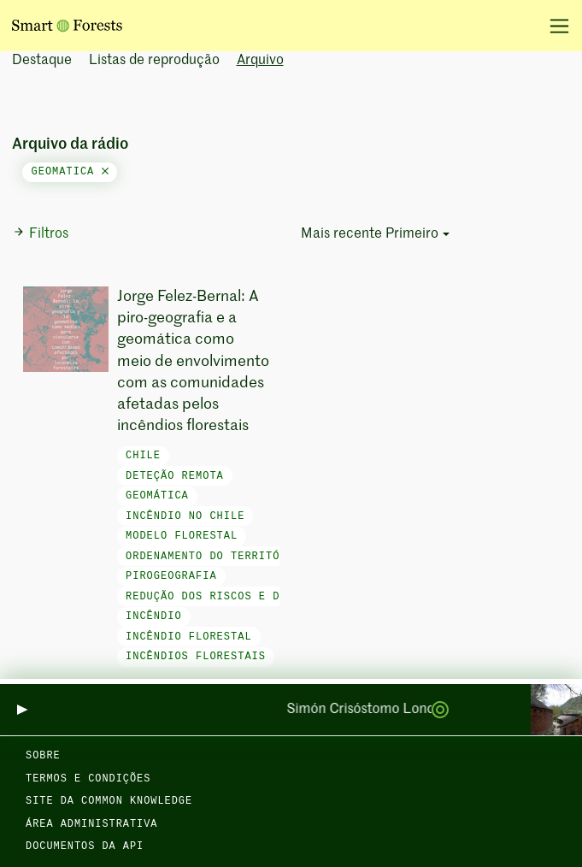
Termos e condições (88, 779)
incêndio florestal (189, 637)
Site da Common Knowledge (109, 801)
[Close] (105, 172)
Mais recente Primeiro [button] (369, 234)
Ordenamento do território (213, 557)
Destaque (42, 61)
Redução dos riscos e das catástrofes (252, 597)
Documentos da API (85, 846)
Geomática (157, 496)
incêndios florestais (196, 657)
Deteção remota (175, 476)
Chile (143, 456)
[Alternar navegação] (553, 25)
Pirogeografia (171, 576)
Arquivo (260, 61)
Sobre (43, 756)
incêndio (154, 616)
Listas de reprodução (154, 61)
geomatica (69, 172)
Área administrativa (91, 824)
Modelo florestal (182, 536)
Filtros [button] (40, 233)
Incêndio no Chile (185, 516)
